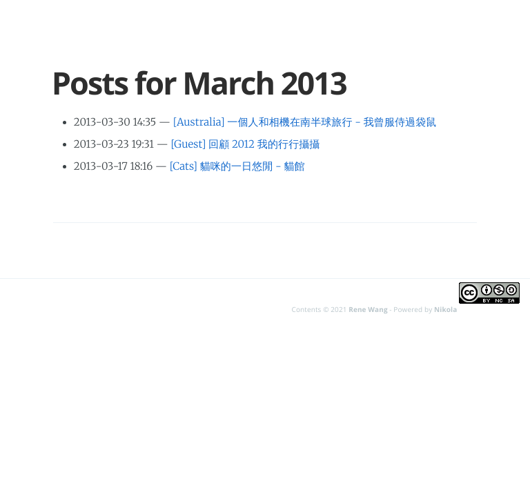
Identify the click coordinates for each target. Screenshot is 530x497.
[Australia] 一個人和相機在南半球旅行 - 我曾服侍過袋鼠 (305, 122)
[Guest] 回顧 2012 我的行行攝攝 (245, 144)
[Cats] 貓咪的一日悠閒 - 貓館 (237, 166)
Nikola (445, 309)
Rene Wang (368, 309)
